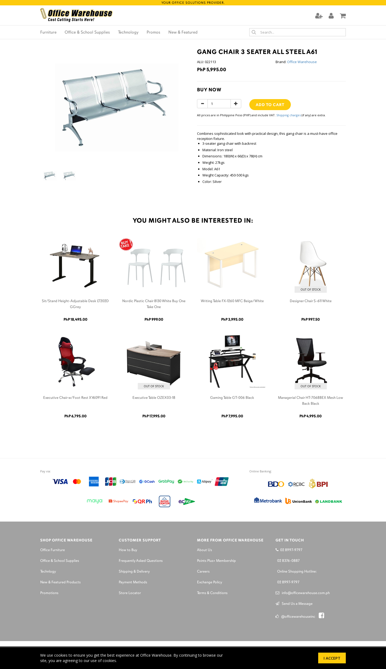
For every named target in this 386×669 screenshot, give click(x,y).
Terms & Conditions (212, 593)
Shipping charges (288, 115)
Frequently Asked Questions (141, 561)
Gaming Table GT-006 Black (232, 398)
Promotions (49, 593)
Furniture (48, 32)
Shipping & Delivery (134, 572)
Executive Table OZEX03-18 (153, 398)
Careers (203, 572)
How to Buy (128, 550)
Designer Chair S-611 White (311, 301)
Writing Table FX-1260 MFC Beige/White (232, 301)
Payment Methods (133, 582)
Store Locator (130, 593)
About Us (204, 550)
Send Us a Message (294, 604)
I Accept (332, 658)
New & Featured (183, 32)
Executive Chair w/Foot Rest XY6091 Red (75, 398)
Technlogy (48, 572)
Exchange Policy (209, 582)
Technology (128, 32)
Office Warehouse (302, 61)
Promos (153, 32)
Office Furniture (52, 550)
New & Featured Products (60, 582)
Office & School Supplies (87, 32)
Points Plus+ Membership (216, 561)
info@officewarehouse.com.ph (303, 593)
